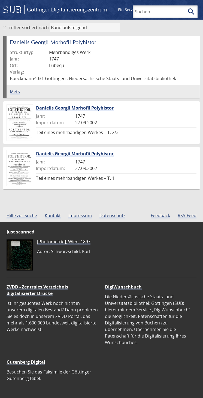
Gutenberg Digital (26, 362)
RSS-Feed (187, 215)
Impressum (80, 215)
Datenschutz (112, 215)
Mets (15, 92)
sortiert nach (35, 28)
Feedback (160, 215)
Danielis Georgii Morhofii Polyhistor (75, 108)
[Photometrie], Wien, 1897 (63, 242)
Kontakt (53, 215)
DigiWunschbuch (123, 287)
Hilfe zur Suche (22, 215)
